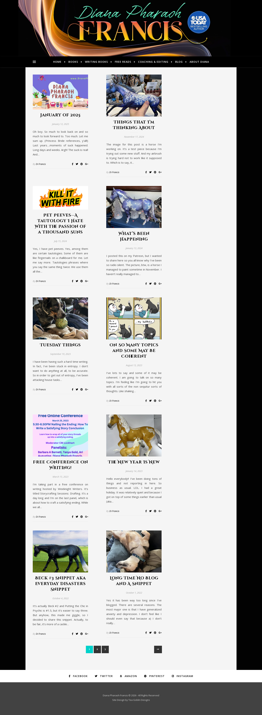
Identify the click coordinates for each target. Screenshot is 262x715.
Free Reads (123, 61)
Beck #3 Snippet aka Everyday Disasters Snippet (60, 584)
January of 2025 (60, 115)
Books (73, 61)
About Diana (199, 61)
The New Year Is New (134, 462)
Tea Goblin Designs (139, 700)
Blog (179, 61)
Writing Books (96, 61)
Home (57, 61)
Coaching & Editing (153, 61)
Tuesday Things (60, 345)
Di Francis (41, 164)
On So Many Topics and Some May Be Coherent (134, 351)
